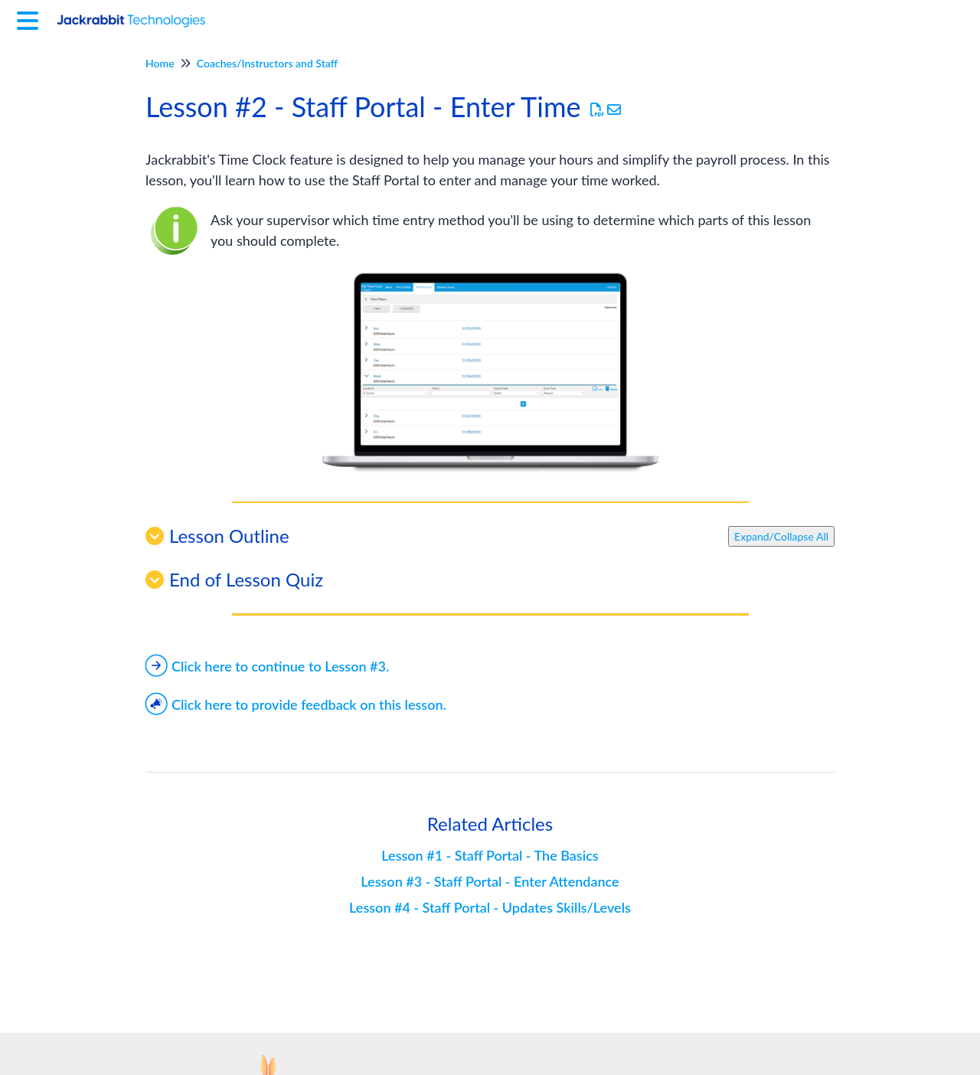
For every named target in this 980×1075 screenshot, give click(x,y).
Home (160, 63)
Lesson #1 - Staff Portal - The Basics (489, 855)
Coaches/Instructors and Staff (267, 63)
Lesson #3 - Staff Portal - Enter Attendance (490, 881)
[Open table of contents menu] (30, 18)
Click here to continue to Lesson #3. (267, 666)
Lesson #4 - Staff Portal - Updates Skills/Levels (490, 907)
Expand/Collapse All (781, 536)
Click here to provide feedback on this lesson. (295, 704)
